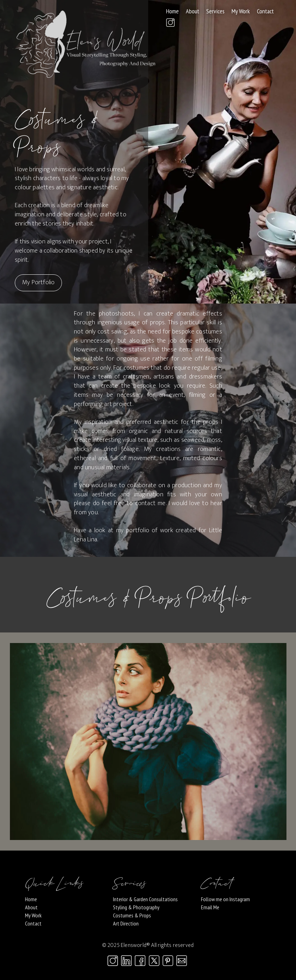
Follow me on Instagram (225, 899)
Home (172, 11)
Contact (265, 11)
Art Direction (126, 923)
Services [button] (215, 11)
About (192, 11)
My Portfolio (38, 282)
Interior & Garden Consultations (145, 899)
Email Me (210, 907)
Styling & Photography (136, 907)
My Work (241, 11)
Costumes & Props (132, 915)
